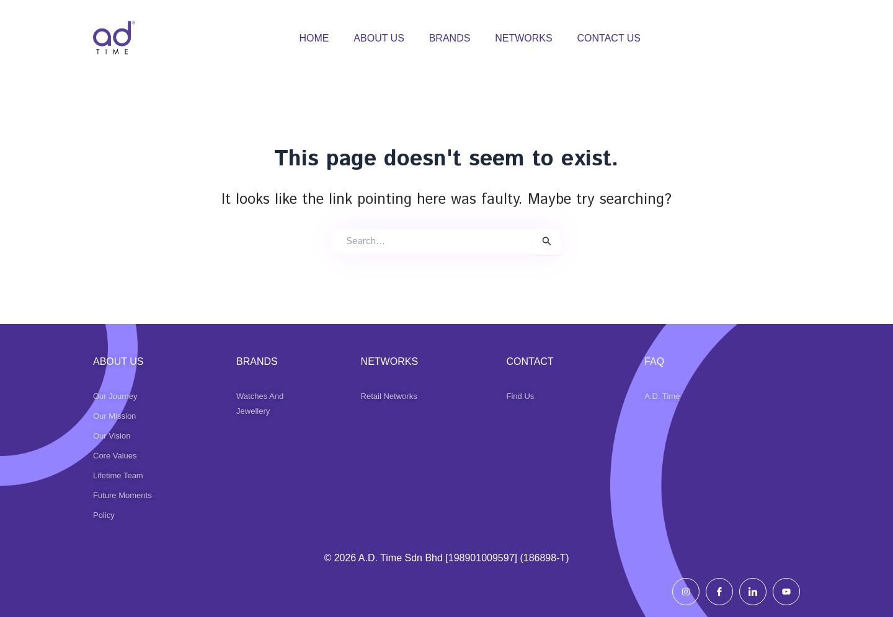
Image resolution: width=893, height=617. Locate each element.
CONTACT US (609, 38)
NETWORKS (523, 38)
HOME (314, 38)
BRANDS (450, 38)
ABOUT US (378, 38)
